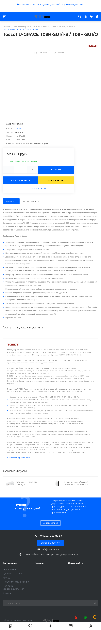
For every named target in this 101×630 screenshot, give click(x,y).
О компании (10, 563)
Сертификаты (10, 569)
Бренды (7, 577)
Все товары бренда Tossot (18, 458)
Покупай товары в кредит (16, 582)
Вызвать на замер (20, 180)
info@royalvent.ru (50, 549)
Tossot (19, 128)
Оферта (7, 593)
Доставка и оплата (12, 573)
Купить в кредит (56, 180)
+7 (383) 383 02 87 (51, 536)
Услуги (40, 563)
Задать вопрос (50, 523)
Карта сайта (75, 563)
